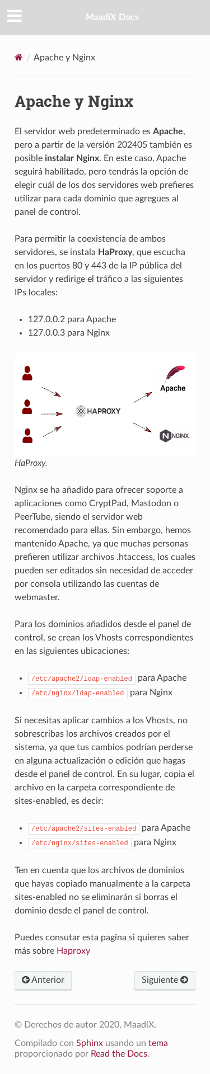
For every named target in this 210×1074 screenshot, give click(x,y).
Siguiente (165, 980)
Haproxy (73, 950)
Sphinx (89, 1043)
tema (158, 1043)
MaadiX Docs (112, 17)
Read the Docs (119, 1053)
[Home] (19, 57)
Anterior (43, 980)
